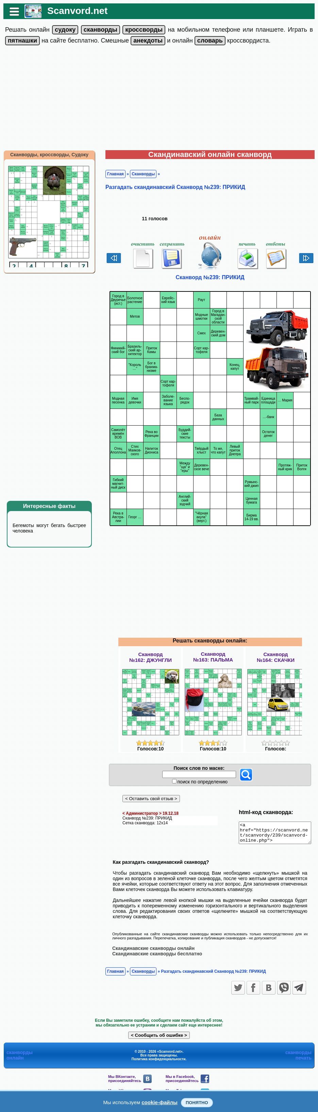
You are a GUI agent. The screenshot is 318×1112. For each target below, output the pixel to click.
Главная (112, 174)
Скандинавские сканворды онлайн (150, 952)
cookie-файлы (159, 1102)
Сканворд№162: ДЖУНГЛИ (150, 657)
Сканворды (139, 174)
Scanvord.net (74, 10)
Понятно (197, 1102)
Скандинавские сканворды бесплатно (154, 957)
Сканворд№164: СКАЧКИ (276, 657)
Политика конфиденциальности (159, 1063)
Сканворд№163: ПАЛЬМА (213, 657)
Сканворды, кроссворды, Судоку (46, 154)
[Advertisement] (159, 99)
